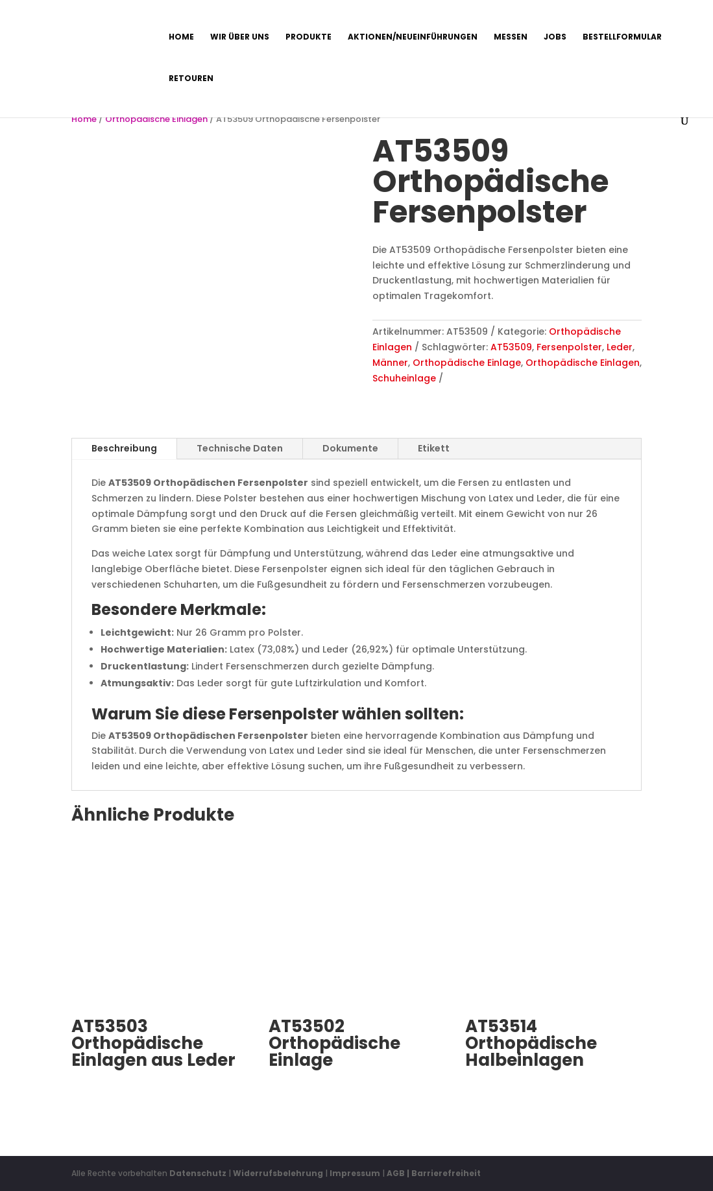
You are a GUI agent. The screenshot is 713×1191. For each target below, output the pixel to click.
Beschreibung (124, 448)
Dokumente (350, 448)
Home (181, 37)
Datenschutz (197, 1173)
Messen (510, 37)
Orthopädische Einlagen (156, 119)
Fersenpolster (569, 347)
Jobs (555, 37)
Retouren (191, 79)
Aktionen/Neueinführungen (412, 37)
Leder (620, 347)
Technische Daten (240, 448)
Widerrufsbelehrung (279, 1173)
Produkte (308, 37)
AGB (396, 1173)
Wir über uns (239, 37)
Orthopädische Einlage (467, 362)
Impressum (355, 1173)
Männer (390, 362)
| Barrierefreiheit (444, 1173)
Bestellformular (622, 37)
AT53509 (511, 347)
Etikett (434, 448)
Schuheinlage (404, 378)
